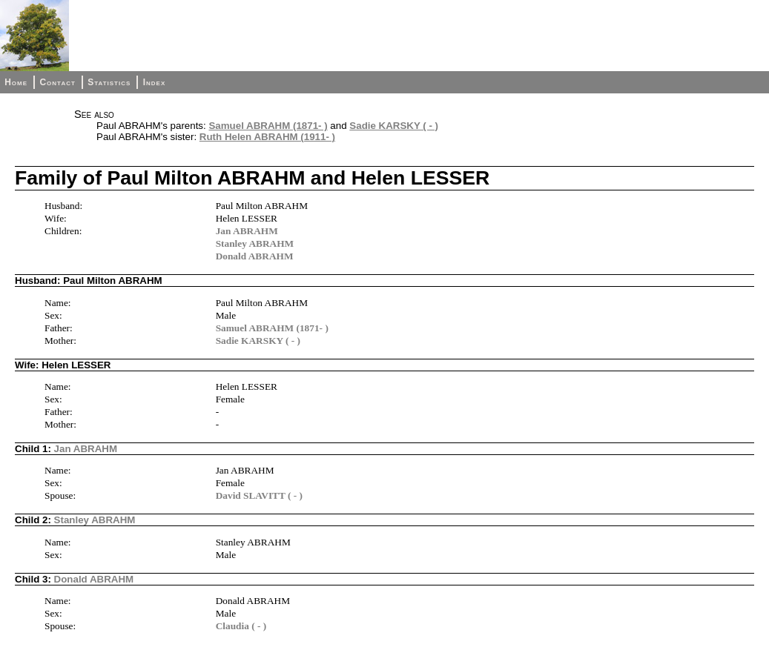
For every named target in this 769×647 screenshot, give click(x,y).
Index (154, 82)
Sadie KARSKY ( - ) (393, 125)
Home (15, 82)
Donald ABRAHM (255, 256)
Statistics (109, 82)
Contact (57, 82)
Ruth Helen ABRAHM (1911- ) (267, 136)
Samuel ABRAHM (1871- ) (267, 125)
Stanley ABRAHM (255, 243)
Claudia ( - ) (241, 625)
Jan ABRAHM (247, 230)
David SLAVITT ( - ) (259, 495)
